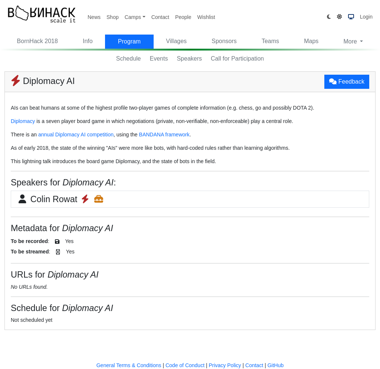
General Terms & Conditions (128, 365)
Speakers (189, 58)
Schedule (128, 58)
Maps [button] (311, 41)
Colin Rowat (60, 199)
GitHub (276, 365)
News (94, 17)
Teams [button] (270, 41)
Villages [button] (176, 41)
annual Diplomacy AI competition (76, 134)
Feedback (346, 81)
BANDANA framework (164, 134)
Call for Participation (237, 58)
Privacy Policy (225, 365)
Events (159, 58)
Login (366, 17)
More (350, 41)
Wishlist (206, 17)
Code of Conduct (185, 365)
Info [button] (88, 41)
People (183, 17)
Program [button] (129, 41)
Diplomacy (23, 121)
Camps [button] (133, 17)
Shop (113, 17)
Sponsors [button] (224, 41)
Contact (160, 17)
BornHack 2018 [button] (37, 41)
